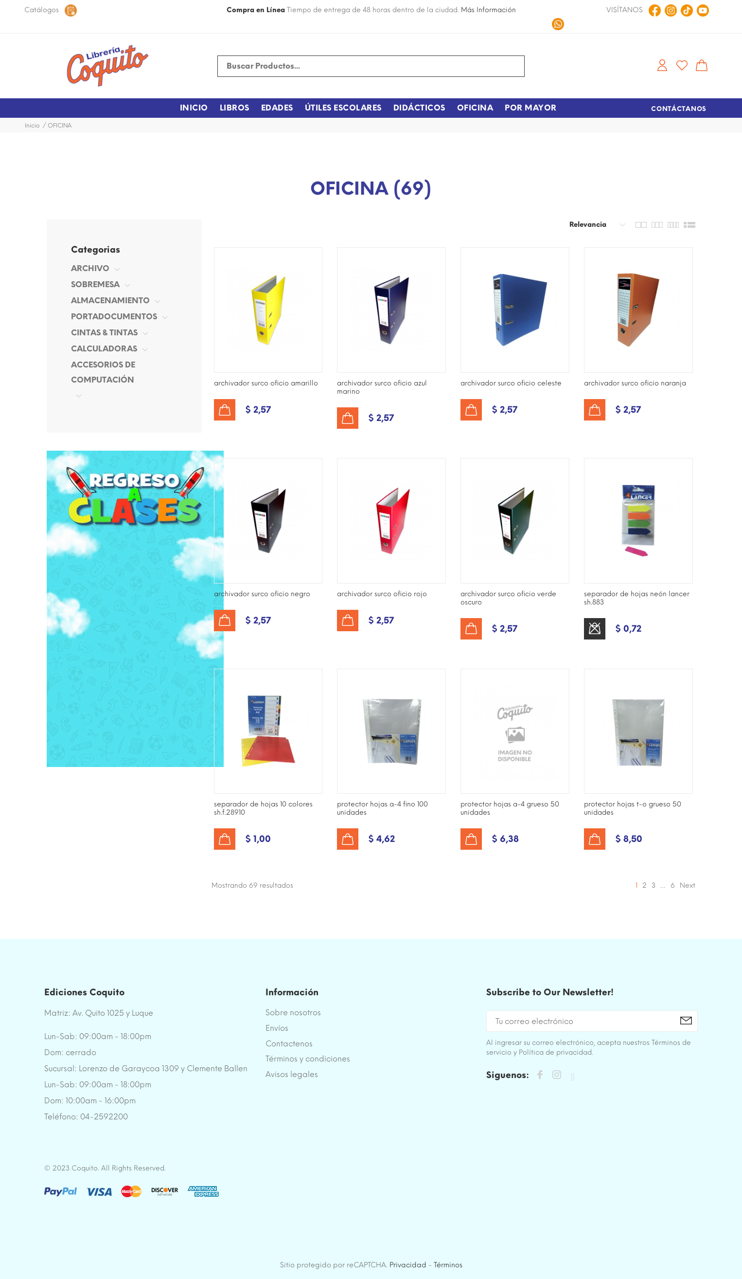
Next (687, 885)
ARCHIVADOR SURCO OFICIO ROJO (382, 594)
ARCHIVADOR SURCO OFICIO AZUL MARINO (382, 387)
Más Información (488, 10)
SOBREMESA (95, 284)
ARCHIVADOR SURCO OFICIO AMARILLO (266, 383)
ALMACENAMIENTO (110, 300)
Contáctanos (679, 108)
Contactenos (289, 1043)
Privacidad (407, 1265)
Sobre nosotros (293, 1012)
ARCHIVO (90, 268)
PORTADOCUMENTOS (114, 316)
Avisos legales (291, 1074)
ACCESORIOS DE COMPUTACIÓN (103, 372)
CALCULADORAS (104, 348)
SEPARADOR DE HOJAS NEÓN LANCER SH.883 (636, 598)
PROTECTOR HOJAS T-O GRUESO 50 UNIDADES (632, 808)
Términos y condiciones (307, 1058)
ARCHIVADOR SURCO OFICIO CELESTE (511, 383)
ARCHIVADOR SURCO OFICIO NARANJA (635, 383)
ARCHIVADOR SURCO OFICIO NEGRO (262, 594)
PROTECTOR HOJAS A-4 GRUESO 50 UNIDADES (509, 808)
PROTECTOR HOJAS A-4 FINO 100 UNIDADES (382, 808)
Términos (448, 1265)
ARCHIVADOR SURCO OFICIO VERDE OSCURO (508, 598)
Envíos (276, 1028)
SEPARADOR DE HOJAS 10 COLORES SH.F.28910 (263, 808)
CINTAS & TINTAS (104, 332)
